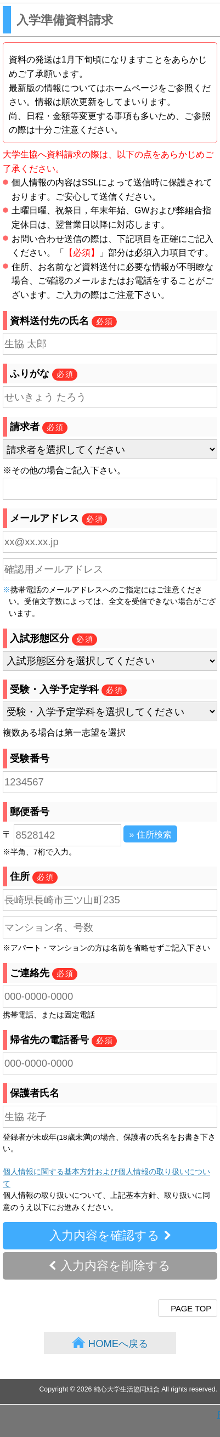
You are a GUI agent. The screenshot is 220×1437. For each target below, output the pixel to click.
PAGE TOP (191, 1308)
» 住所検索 (150, 834)
